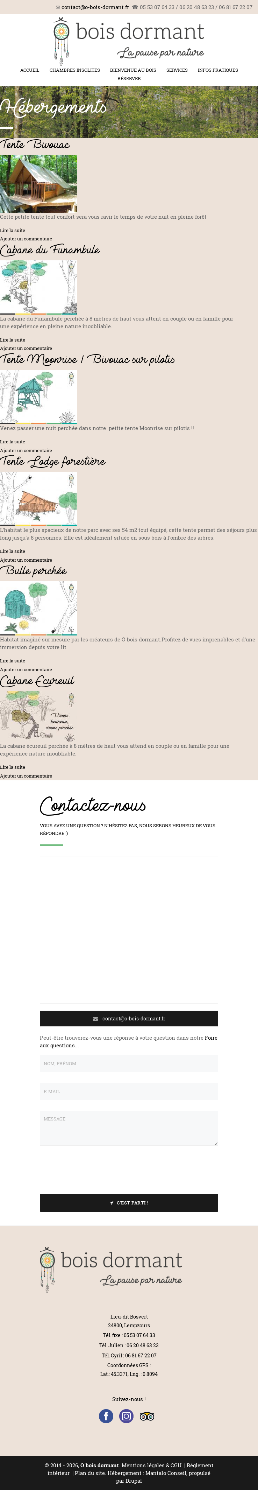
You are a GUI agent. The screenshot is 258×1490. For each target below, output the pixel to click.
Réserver (129, 78)
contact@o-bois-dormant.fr (95, 6)
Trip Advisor (147, 1416)
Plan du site (90, 1472)
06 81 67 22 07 (141, 1355)
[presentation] (93, 1169)
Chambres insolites (75, 70)
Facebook (106, 1416)
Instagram (126, 1416)
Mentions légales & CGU (151, 1465)
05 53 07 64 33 (139, 1335)
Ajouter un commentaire (26, 239)
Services (177, 70)
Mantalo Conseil (165, 1472)
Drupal (134, 1480)
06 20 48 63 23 (143, 1345)
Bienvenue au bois (133, 70)
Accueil (30, 70)
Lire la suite (12, 230)
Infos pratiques (218, 70)
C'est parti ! (129, 1203)
